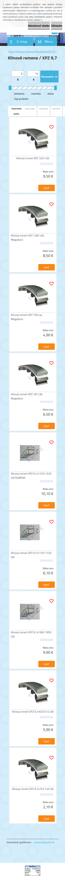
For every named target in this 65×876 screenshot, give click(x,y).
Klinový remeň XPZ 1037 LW (32, 158)
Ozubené (41, 51)
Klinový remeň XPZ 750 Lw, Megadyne (26, 317)
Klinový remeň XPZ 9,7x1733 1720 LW (31, 555)
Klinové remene (25, 51)
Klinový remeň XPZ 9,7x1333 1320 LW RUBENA (31, 475)
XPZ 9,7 (52, 51)
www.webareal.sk (44, 842)
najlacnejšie (30, 108)
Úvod (11, 51)
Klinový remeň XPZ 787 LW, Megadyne (27, 396)
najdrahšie (43, 108)
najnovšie (56, 108)
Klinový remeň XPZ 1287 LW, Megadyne (27, 237)
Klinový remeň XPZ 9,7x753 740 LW (33, 789)
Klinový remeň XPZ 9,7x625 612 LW (33, 711)
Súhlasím (56, 26)
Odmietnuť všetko (39, 26)
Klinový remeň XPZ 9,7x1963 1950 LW (31, 634)
